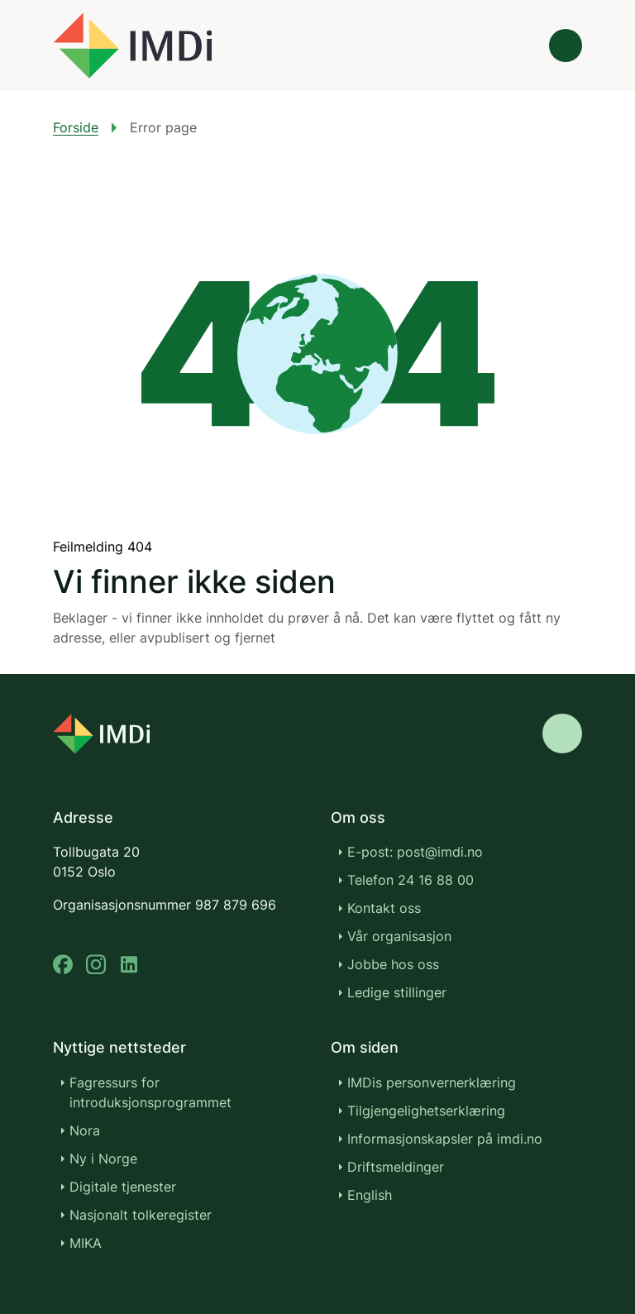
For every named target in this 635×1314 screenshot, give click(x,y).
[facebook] (63, 964)
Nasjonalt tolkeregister (140, 1214)
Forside (75, 127)
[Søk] (519, 45)
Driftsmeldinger (395, 1167)
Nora (84, 1130)
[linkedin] (129, 964)
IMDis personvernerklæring (431, 1082)
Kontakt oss (384, 908)
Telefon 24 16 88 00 (410, 880)
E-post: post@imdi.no (415, 851)
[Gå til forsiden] (132, 45)
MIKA (85, 1243)
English (369, 1195)
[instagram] (96, 964)
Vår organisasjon (399, 936)
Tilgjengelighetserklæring (426, 1110)
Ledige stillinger (396, 992)
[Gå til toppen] (562, 733)
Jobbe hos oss (393, 964)
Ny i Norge (103, 1158)
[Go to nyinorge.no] (101, 734)
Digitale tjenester (122, 1186)
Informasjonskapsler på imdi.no (444, 1138)
